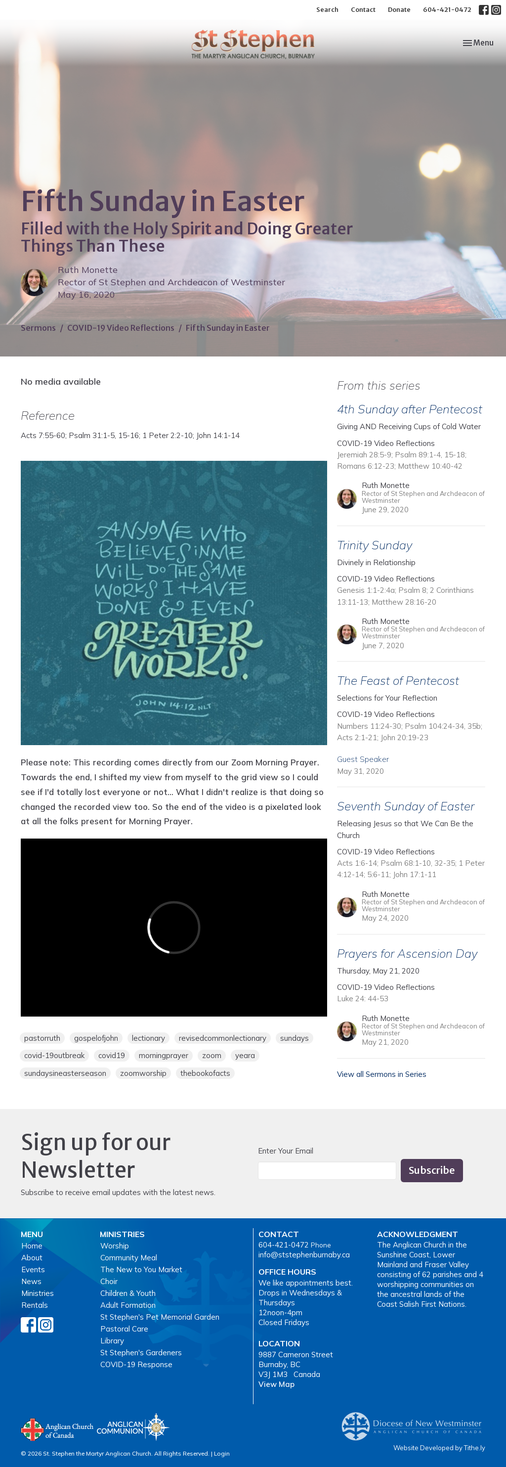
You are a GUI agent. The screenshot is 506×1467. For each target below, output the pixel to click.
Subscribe (432, 1170)
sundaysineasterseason (65, 1073)
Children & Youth (128, 1293)
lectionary (148, 1038)
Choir (109, 1281)
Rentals (34, 1305)
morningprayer (163, 1055)
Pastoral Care (124, 1329)
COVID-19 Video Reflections (120, 328)
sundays (294, 1038)
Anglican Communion (133, 1427)
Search (327, 9)
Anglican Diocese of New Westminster (415, 1421)
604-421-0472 (447, 9)
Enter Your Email (285, 1151)
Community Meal (128, 1257)
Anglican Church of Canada (57, 1428)
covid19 (111, 1055)
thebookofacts (205, 1073)
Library (112, 1340)
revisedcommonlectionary (222, 1038)
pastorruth (42, 1038)
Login (222, 1453)
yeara (245, 1055)
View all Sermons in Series (381, 1074)
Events (33, 1269)
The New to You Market (141, 1269)
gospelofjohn (96, 1038)
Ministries (37, 1293)
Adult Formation (128, 1305)
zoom (211, 1055)
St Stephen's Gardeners (141, 1352)
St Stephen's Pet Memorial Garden (159, 1317)
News (31, 1281)
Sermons (38, 328)
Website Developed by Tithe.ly (439, 1448)
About (31, 1257)
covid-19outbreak (54, 1055)
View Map (276, 1384)
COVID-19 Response (136, 1364)
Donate (399, 9)
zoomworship (143, 1073)
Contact (363, 9)
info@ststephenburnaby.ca (304, 1254)
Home (31, 1245)
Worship (114, 1245)
